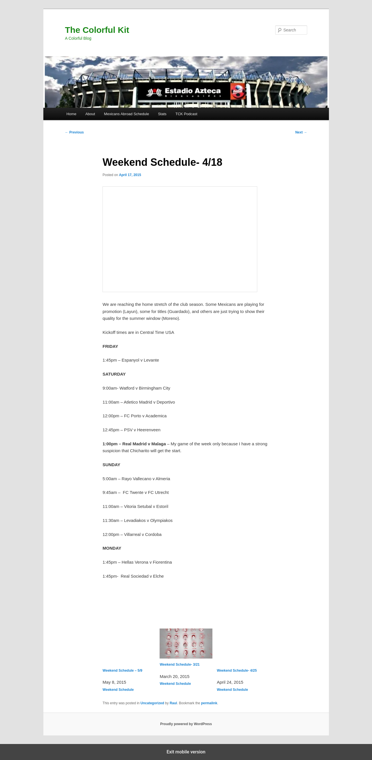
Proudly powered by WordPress (186, 724)
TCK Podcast (187, 114)
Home (72, 114)
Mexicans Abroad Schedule (126, 114)
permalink (209, 703)
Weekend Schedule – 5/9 (128, 651)
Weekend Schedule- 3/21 (186, 648)
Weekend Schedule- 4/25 (243, 651)
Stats (162, 114)
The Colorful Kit (97, 30)
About (90, 114)
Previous (74, 132)
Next (301, 132)
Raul (173, 703)
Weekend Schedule (118, 690)
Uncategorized (152, 703)
